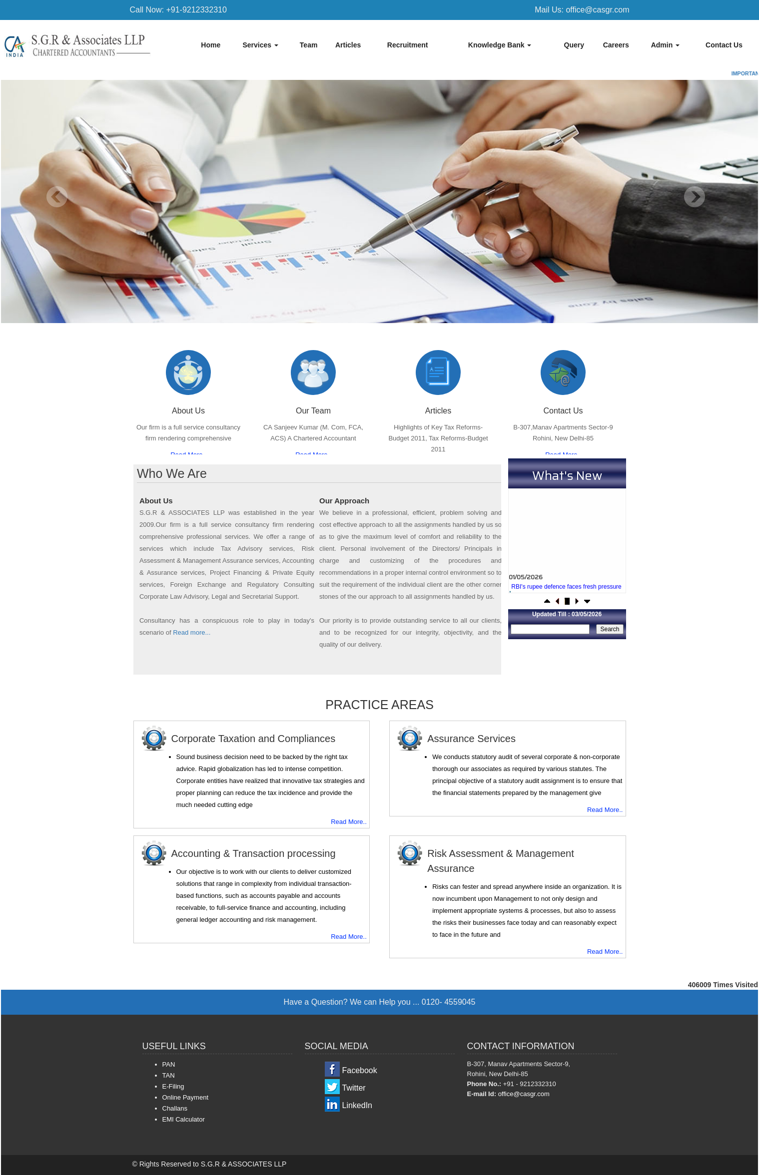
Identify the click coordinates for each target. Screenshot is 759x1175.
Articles (348, 45)
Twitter (354, 1088)
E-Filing (173, 1086)
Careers (616, 45)
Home (210, 45)
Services (260, 45)
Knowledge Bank (500, 45)
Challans (175, 1108)
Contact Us (724, 45)
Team (309, 45)
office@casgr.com (524, 1094)
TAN (168, 1075)
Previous (57, 197)
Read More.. (349, 821)
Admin (665, 45)
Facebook (359, 1070)
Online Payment (185, 1097)
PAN (168, 1064)
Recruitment (407, 45)
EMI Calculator (183, 1119)
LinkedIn (357, 1105)
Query (574, 45)
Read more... (191, 632)
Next (694, 197)
